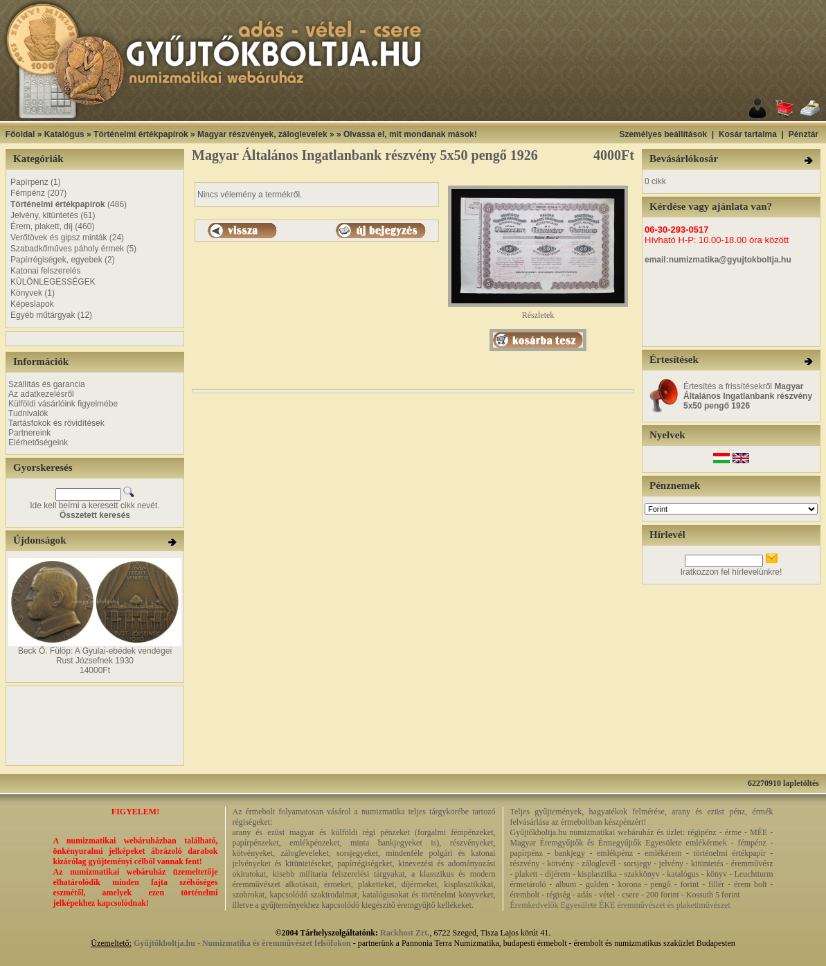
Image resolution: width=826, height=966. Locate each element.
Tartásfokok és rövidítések (56, 423)
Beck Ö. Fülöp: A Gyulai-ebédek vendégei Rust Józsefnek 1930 (95, 655)
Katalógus (64, 134)
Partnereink (29, 433)
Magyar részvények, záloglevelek (262, 134)
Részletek (538, 311)
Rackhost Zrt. (404, 933)
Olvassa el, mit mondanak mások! (410, 134)
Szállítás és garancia (46, 384)
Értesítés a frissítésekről (747, 396)
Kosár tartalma (748, 134)
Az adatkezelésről (41, 394)
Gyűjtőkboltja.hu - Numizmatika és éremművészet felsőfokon (242, 943)
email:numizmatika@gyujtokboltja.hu (718, 260)
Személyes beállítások (663, 134)
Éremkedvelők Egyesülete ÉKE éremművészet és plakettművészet (620, 905)
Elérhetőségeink (38, 442)
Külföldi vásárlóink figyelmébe (63, 404)
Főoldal (20, 134)
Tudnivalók (28, 413)
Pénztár (803, 134)
